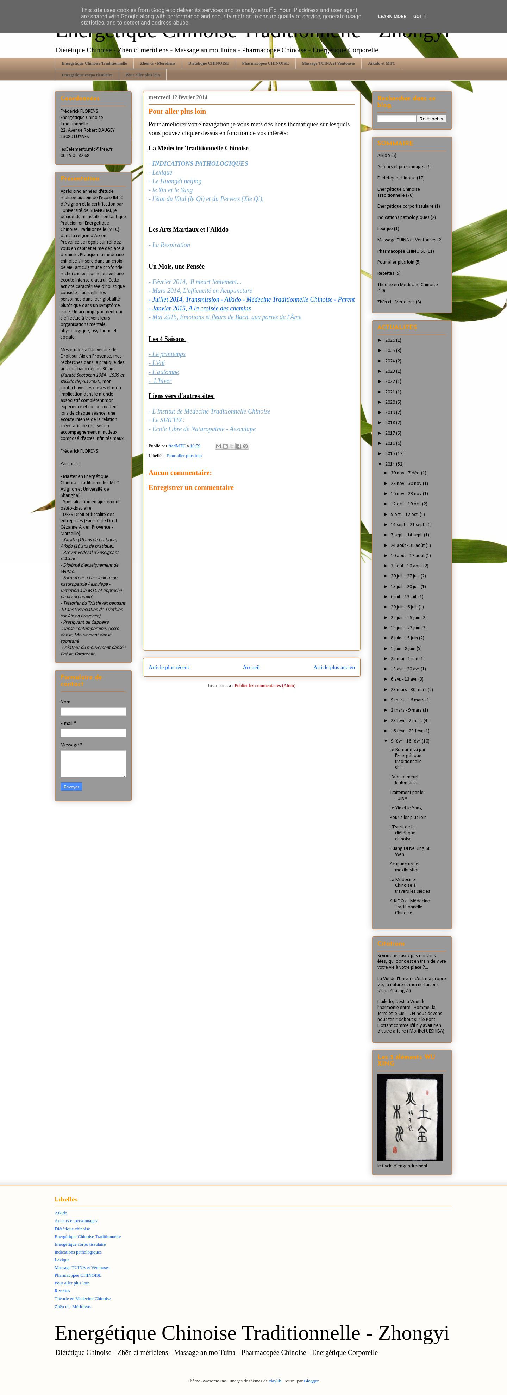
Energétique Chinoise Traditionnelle (94, 63)
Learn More (392, 16)
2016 (390, 443)
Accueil (251, 667)
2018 (390, 422)
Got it (420, 16)
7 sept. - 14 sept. (407, 535)
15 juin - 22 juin (406, 628)
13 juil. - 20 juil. (406, 586)
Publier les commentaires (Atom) (264, 685)
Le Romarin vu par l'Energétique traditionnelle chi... (408, 758)
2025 (390, 350)
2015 (390, 453)
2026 (390, 340)
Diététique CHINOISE (208, 63)
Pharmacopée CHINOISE (265, 63)
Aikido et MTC (381, 63)
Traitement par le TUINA (407, 795)
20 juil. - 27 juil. (406, 576)
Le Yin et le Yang (406, 808)
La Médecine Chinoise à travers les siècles (410, 886)
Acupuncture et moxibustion (405, 867)
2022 (390, 381)
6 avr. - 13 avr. (404, 679)
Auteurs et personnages (401, 167)
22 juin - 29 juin (406, 617)
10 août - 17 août (408, 555)
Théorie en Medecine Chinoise (407, 285)
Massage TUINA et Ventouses (328, 63)
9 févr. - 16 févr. (406, 741)
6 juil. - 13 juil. (404, 597)
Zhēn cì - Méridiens (157, 63)
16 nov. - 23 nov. (407, 494)
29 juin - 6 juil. (405, 607)
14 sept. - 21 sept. (408, 525)
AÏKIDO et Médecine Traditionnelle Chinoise (410, 907)
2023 (390, 371)
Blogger (311, 1380)
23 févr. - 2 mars (407, 721)
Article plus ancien (334, 667)
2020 (390, 402)
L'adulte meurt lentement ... (404, 780)
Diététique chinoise (396, 178)
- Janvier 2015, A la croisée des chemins (200, 308)
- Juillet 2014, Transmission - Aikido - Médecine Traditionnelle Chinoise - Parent (252, 299)
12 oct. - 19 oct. (406, 504)
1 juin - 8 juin (404, 648)
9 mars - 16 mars (408, 700)
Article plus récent (169, 667)
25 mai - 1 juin (405, 659)
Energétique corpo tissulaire (87, 74)
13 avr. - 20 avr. (406, 669)
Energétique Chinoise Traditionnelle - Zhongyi (252, 1332)
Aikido (383, 155)
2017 (390, 433)
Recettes (385, 273)
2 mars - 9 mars (407, 710)
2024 (390, 361)
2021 (390, 392)
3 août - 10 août (407, 566)
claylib (275, 1380)
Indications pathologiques (403, 217)
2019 (390, 412)
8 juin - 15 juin (405, 638)
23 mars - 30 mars (409, 690)
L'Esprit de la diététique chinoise (402, 833)
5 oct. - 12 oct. (405, 514)
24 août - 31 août (408, 545)
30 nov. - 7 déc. (406, 473)
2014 (390, 464)
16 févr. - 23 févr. (407, 731)
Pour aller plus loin (142, 74)
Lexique (385, 229)
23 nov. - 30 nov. (407, 483)
